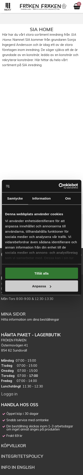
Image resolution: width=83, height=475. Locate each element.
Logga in (9, 393)
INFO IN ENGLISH (18, 467)
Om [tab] (68, 198)
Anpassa (41, 286)
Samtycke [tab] (15, 198)
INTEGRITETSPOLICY (22, 456)
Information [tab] (41, 198)
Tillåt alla (42, 273)
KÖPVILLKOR (14, 445)
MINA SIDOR (13, 314)
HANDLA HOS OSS (19, 404)
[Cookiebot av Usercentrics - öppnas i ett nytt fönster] (59, 186)
